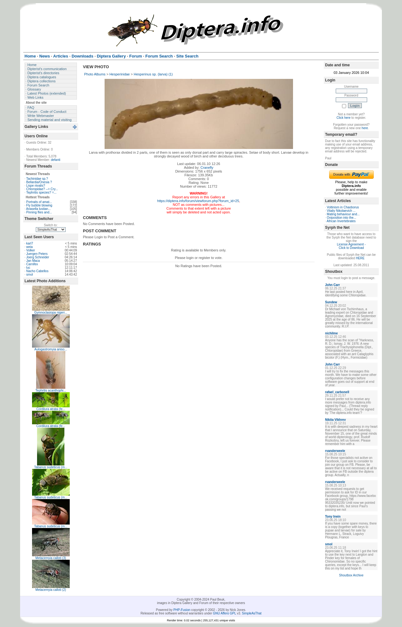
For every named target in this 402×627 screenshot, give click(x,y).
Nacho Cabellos (37, 271)
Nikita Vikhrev (335, 419)
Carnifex (32, 264)
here (365, 128)
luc (28, 267)
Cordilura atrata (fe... (50, 409)
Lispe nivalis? (35, 185)
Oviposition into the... (341, 217)
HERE (360, 258)
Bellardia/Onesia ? (39, 182)
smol (29, 274)
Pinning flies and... (39, 212)
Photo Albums (95, 74)
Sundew (331, 302)
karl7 (29, 243)
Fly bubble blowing (39, 205)
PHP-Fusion (181, 610)
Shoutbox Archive (351, 575)
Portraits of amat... (39, 202)
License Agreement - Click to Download (351, 246)
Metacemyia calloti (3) (50, 558)
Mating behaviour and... (343, 214)
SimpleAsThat (251, 613)
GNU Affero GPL (224, 613)
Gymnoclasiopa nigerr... (50, 312)
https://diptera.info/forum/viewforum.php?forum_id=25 (198, 201)
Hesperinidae (119, 74)
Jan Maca (33, 260)
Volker (30, 250)
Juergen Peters (37, 254)
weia (29, 247)
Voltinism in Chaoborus (343, 207)
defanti (55, 160)
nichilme (331, 333)
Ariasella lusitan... (38, 209)
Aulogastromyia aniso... (51, 349)
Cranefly (206, 167)
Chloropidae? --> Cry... (42, 189)
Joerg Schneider (37, 257)
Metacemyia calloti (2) (50, 589)
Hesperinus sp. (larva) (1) (153, 74)
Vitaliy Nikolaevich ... (341, 210)
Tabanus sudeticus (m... (51, 467)
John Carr (332, 285)
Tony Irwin (332, 516)
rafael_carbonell (337, 392)
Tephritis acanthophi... (50, 390)
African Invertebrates (341, 221)
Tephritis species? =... (41, 192)
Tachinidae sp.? (37, 178)
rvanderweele (335, 451)
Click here (343, 117)
